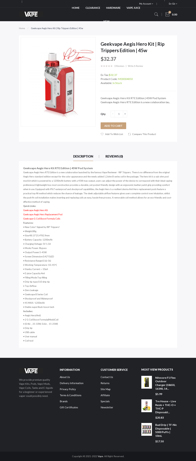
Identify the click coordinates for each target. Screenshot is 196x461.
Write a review (135, 66)
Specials (105, 401)
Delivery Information (71, 383)
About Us (65, 377)
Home (22, 28)
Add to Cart (113, 125)
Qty (103, 113)
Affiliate (105, 395)
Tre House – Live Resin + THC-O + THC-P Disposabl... (165, 407)
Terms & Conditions (70, 395)
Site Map (106, 389)
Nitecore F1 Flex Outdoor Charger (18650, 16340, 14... (165, 383)
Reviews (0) (114, 156)
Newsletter (107, 407)
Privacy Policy (68, 389)
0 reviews (119, 66)
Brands (64, 401)
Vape (100, 456)
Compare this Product (144, 134)
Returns (105, 383)
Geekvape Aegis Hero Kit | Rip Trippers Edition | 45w (57, 28)
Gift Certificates (69, 407)
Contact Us (107, 377)
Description (83, 156)
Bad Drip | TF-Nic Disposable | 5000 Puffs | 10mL (166, 430)
